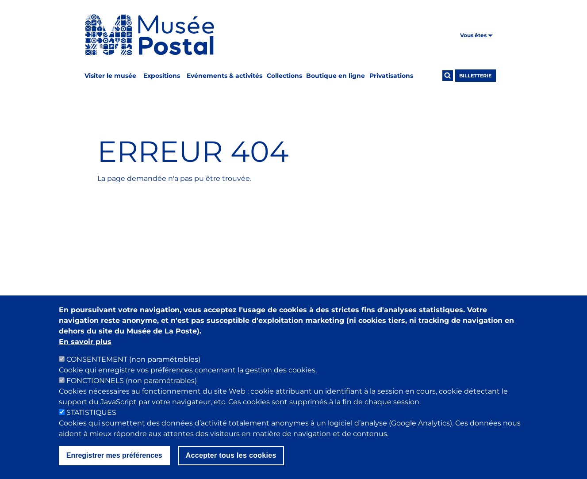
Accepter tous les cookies (231, 464)
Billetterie (475, 76)
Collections (284, 76)
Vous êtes (476, 35)
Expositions (161, 76)
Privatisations (391, 76)
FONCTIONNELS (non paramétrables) (131, 389)
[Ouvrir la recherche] (447, 75)
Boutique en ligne (335, 76)
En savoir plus (85, 350)
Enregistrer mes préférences (114, 464)
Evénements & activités (224, 76)
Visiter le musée (110, 76)
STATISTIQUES (91, 421)
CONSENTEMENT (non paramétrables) (133, 368)
